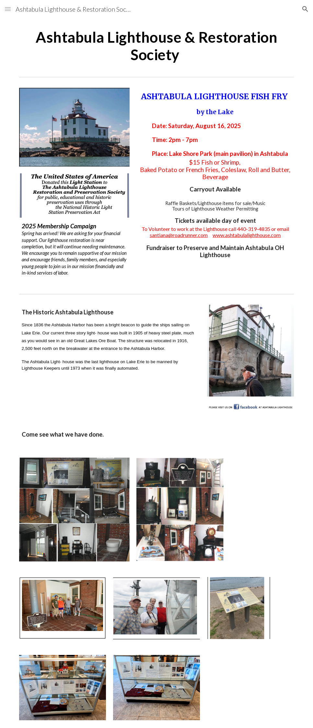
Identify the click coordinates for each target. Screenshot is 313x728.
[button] (8, 9)
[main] (156, 46)
